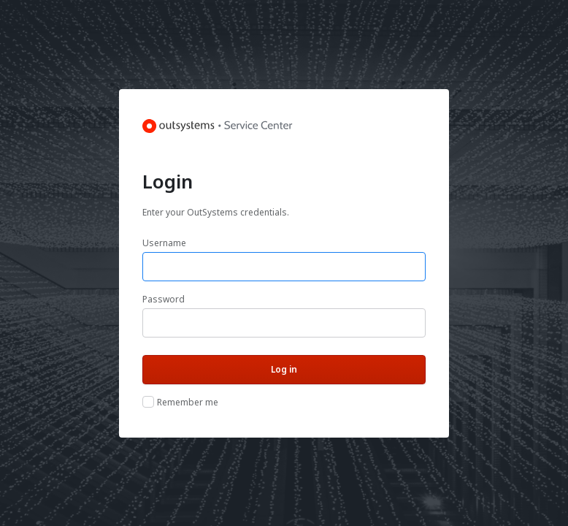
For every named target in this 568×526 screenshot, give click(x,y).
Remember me (187, 402)
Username (164, 243)
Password (163, 299)
